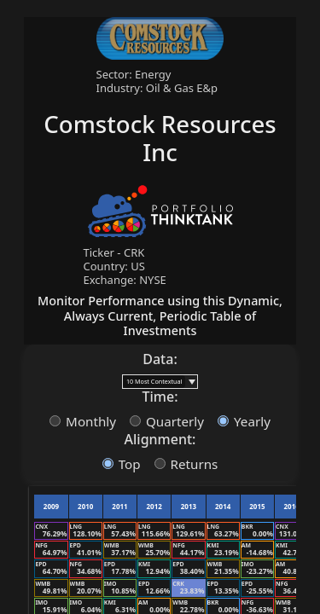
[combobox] (154, 381)
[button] (191, 381)
